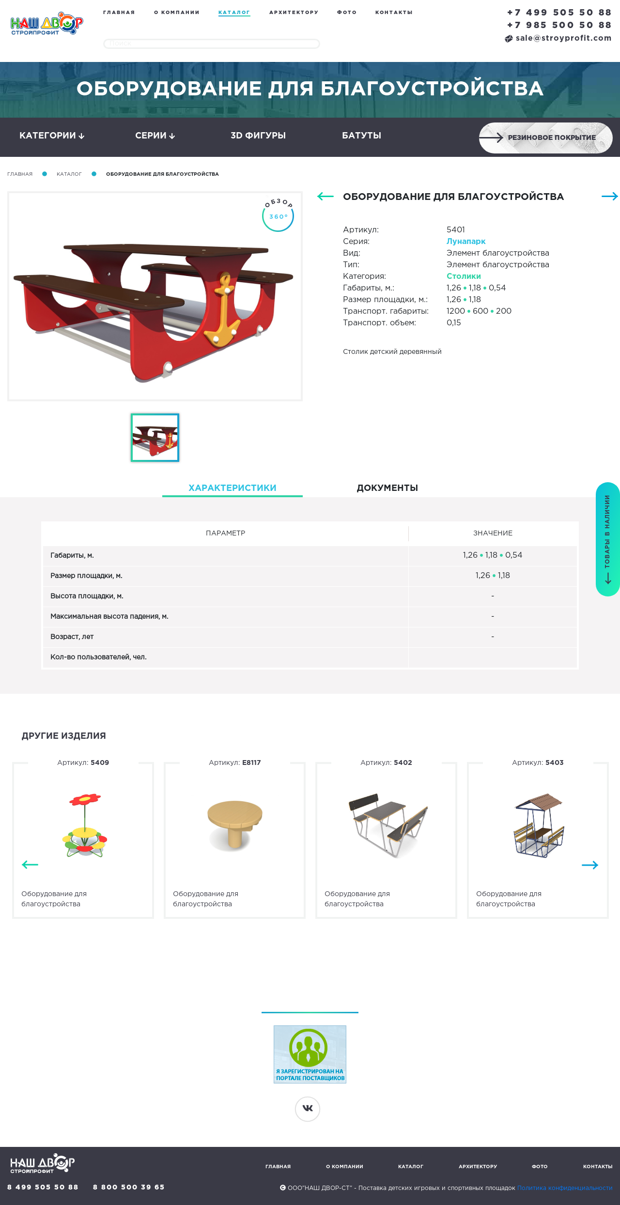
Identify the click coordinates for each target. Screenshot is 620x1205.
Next (590, 864)
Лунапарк (466, 241)
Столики (464, 276)
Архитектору (294, 13)
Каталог (234, 13)
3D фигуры (258, 136)
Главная (119, 13)
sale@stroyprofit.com (558, 38)
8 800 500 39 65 (129, 1187)
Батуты (361, 136)
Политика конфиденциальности (565, 1188)
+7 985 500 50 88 (560, 26)
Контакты (394, 13)
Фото (347, 13)
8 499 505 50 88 (43, 1187)
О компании (177, 13)
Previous (30, 864)
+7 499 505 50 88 (560, 13)
